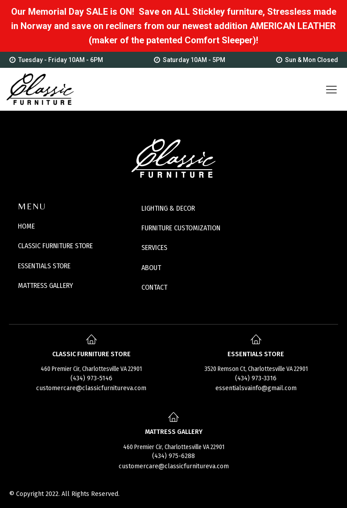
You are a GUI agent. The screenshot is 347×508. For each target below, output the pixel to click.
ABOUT (151, 267)
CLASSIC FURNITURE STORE (55, 246)
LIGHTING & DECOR (168, 208)
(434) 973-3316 (256, 378)
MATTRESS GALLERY (45, 285)
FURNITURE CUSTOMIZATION (180, 228)
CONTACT (154, 287)
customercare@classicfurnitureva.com (91, 388)
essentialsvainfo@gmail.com (256, 388)
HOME (26, 226)
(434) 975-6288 (173, 456)
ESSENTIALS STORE (44, 266)
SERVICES (154, 247)
